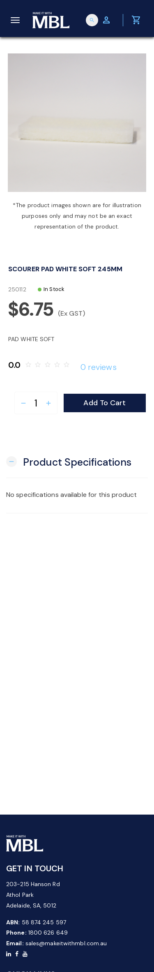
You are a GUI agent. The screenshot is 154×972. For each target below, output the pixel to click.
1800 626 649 (48, 932)
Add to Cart (104, 403)
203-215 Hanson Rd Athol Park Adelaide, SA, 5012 (33, 894)
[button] (68, 461)
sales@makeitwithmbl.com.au (66, 943)
